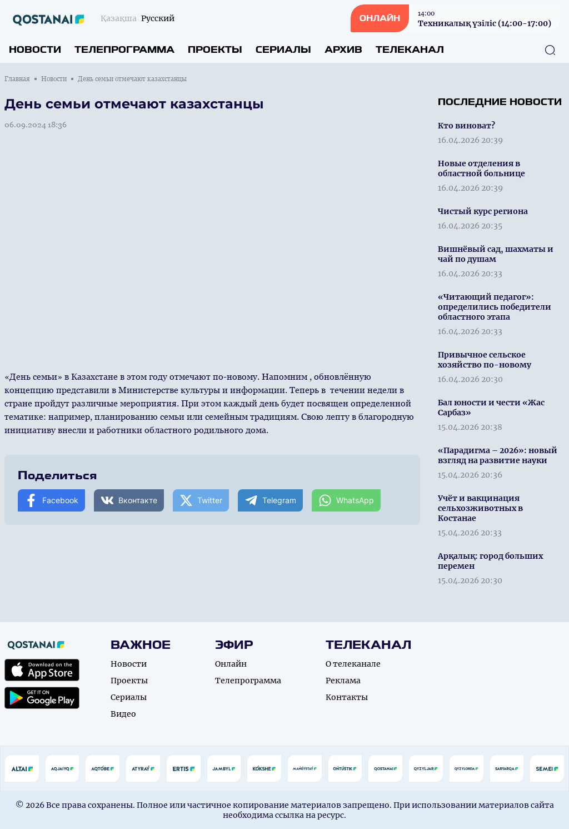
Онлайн (231, 664)
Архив (343, 49)
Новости (35, 49)
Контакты (347, 697)
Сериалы (283, 49)
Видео (123, 714)
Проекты (215, 49)
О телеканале (353, 664)
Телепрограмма (124, 49)
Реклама (343, 681)
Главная (17, 79)
